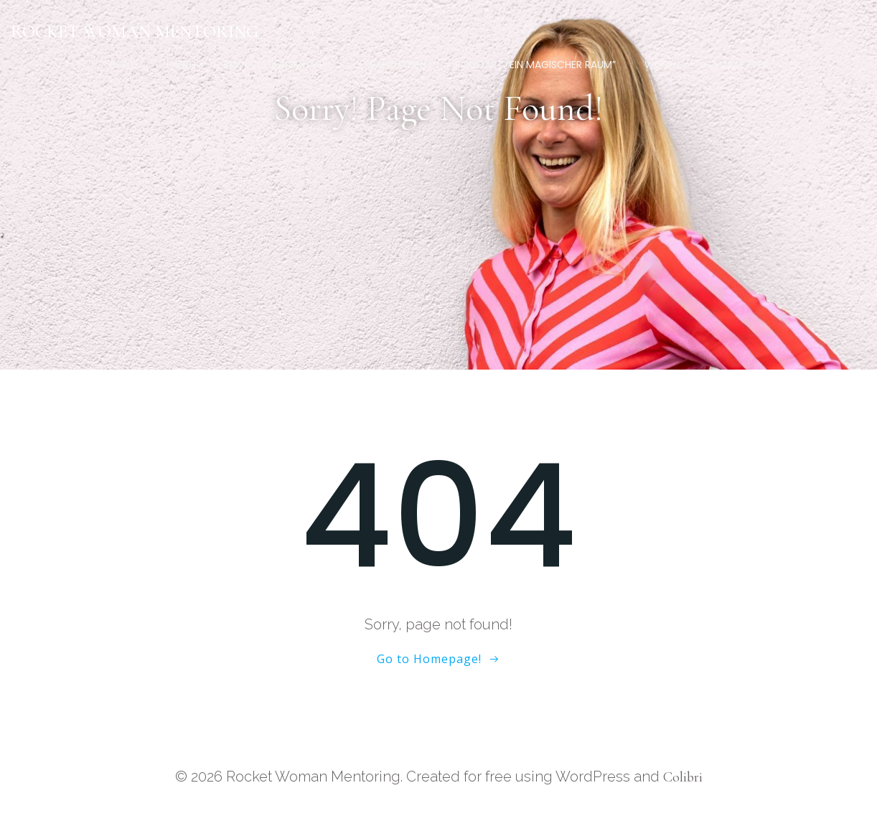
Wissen (662, 64)
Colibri (683, 777)
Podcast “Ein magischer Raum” (535, 64)
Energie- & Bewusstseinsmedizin (249, 64)
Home (123, 64)
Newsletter (738, 64)
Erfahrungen (393, 64)
